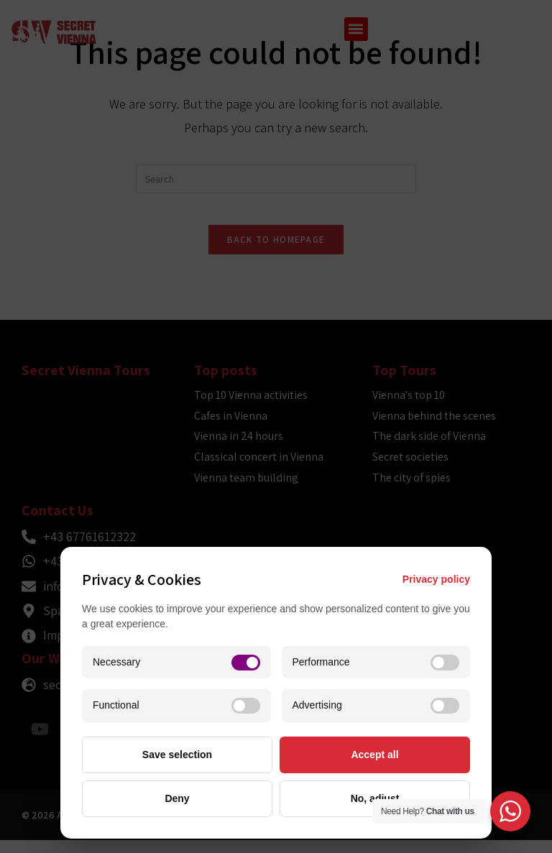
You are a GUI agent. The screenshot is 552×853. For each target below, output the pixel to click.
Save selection (177, 754)
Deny (177, 798)
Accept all (374, 754)
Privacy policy (436, 579)
